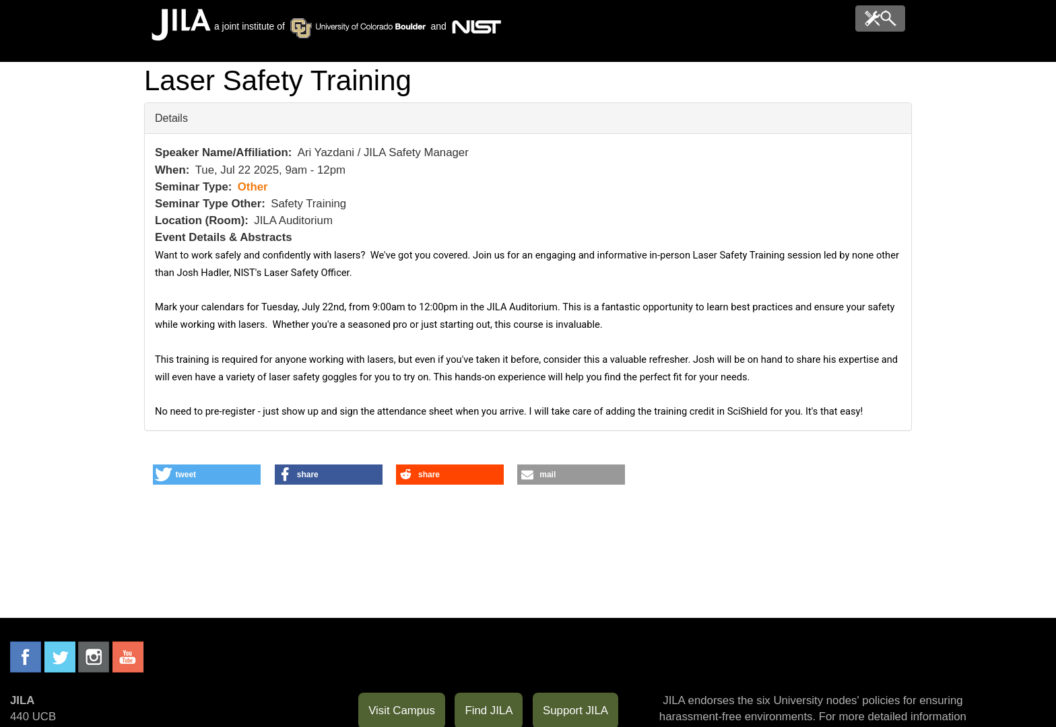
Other (253, 186)
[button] (207, 474)
